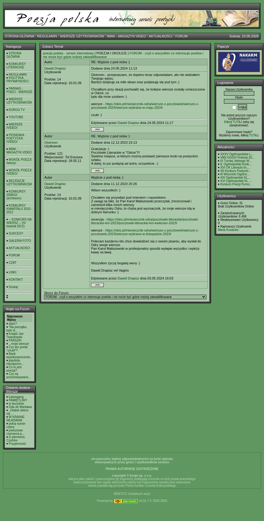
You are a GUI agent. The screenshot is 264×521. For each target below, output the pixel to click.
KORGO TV (17, 109)
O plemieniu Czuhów (15, 438)
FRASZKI (15, 340)
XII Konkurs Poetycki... (235, 171)
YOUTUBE (16, 117)
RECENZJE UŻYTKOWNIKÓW (19, 182)
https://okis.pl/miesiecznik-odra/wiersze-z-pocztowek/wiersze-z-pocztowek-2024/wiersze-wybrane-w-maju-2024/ (145, 105)
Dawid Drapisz (55, 68)
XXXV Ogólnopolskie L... (237, 154)
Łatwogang (16, 397)
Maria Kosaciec (228, 229)
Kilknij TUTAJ (233, 122)
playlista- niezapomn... (15, 362)
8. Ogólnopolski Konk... (236, 164)
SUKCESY (16, 233)
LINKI (12, 272)
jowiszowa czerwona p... (15, 432)
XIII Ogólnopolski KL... (235, 177)
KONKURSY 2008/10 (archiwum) (16, 195)
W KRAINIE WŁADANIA (15, 418)
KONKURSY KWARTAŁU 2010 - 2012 (19, 209)
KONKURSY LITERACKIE (16, 65)
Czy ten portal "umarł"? (16, 348)
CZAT (12, 262)
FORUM (181, 36)
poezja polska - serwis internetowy (68, 53)
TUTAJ (253, 135)
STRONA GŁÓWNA (19, 36)
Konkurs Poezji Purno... (236, 184)
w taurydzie (16, 403)
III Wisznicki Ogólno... (234, 174)
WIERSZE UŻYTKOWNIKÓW (82, 36)
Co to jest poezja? (14, 368)
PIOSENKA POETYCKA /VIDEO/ (15, 138)
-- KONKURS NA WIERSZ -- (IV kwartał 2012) (19, 223)
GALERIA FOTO (20, 240)
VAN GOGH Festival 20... (237, 157)
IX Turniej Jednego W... (236, 161)
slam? (13, 323)
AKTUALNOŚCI (160, 36)
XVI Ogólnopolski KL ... (235, 181)
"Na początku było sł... (16, 328)
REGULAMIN (47, 36)
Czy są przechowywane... (18, 375)
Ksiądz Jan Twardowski (15, 335)
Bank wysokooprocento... (19, 355)
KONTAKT (16, 279)
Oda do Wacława (20, 407)
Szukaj (13, 287)
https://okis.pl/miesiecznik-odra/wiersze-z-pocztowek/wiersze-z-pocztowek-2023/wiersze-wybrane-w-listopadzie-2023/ (145, 232)
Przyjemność (17, 443)
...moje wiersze (19, 343)
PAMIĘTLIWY (18, 400)
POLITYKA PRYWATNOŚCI (17, 79)
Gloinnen (51, 142)
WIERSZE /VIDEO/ (14, 126)
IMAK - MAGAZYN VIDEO (126, 36)
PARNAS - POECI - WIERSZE (19, 90)
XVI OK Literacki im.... (235, 167)
